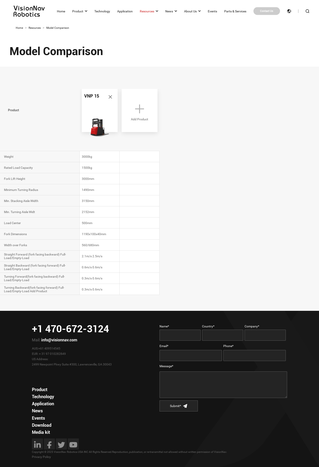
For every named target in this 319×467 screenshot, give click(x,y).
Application (125, 11)
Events (212, 11)
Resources (147, 11)
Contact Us (266, 11)
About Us (190, 11)
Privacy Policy (41, 457)
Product (77, 11)
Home (61, 11)
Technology (102, 11)
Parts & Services (235, 11)
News (169, 11)
